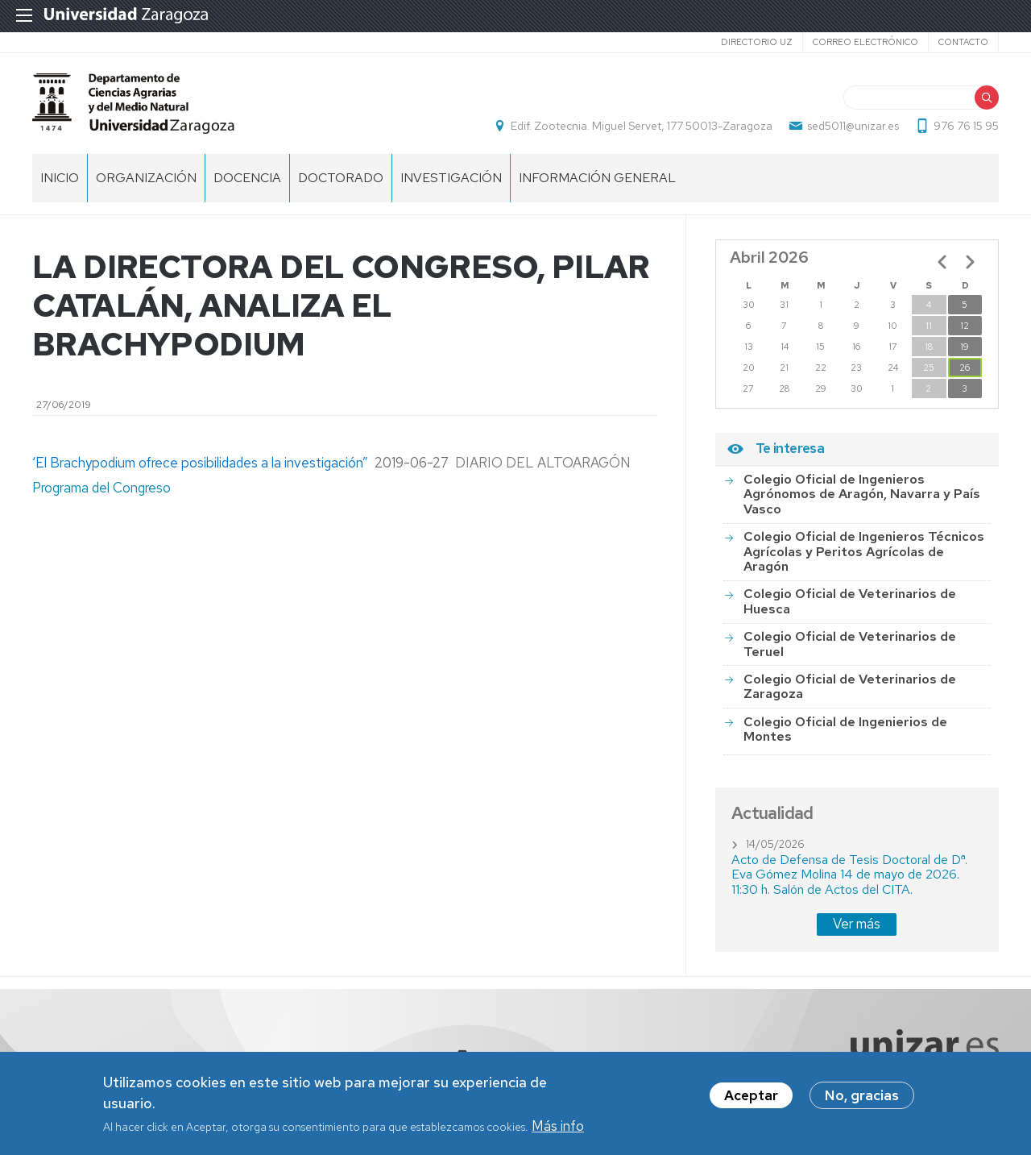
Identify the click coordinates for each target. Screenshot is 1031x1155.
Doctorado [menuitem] (340, 177)
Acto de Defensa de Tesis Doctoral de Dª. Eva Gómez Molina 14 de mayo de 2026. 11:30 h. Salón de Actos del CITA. (849, 874)
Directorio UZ (757, 42)
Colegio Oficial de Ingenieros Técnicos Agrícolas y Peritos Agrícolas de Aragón (863, 551)
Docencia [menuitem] (247, 177)
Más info (558, 1130)
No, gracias (862, 1100)
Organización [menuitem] (146, 177)
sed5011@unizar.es (853, 125)
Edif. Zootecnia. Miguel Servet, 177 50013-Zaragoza (641, 125)
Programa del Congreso (103, 487)
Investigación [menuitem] (451, 177)
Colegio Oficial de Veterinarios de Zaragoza (849, 686)
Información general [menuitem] (597, 177)
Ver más (856, 924)
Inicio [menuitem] (59, 177)
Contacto (963, 42)
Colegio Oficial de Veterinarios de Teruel (849, 643)
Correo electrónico (865, 42)
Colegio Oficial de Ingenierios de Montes (845, 729)
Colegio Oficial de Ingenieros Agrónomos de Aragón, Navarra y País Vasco (861, 494)
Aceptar (751, 1100)
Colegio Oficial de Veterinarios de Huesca (849, 601)
